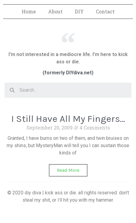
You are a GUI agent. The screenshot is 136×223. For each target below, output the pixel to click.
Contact (105, 11)
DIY (79, 11)
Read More (68, 170)
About (55, 11)
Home (29, 11)
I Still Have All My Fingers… (68, 118)
